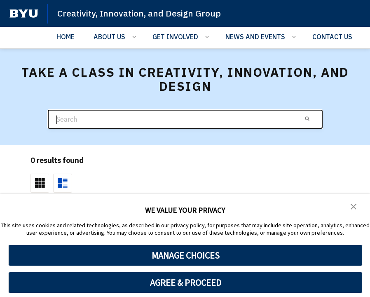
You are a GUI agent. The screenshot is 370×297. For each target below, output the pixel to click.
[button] (353, 206)
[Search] (185, 119)
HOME (65, 37)
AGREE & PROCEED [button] (185, 282)
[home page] (23, 13)
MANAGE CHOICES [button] (186, 255)
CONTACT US (332, 37)
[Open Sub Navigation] (135, 36)
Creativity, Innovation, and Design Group (139, 13)
